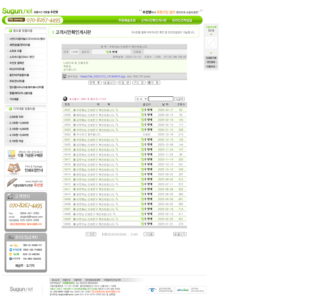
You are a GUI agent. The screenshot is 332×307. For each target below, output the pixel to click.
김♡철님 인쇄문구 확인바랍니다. (95, 120)
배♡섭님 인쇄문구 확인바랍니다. (95, 115)
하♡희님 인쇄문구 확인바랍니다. (95, 149)
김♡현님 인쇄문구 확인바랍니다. (95, 154)
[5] (120, 234)
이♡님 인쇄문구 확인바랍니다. (94, 214)
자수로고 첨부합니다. (88, 134)
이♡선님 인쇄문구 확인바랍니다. (95, 219)
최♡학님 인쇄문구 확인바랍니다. (95, 164)
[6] (124, 234)
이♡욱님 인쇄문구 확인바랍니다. (95, 125)
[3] (112, 234)
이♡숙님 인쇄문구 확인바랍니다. (95, 179)
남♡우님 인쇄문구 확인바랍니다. (95, 224)
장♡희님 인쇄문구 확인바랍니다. (95, 204)
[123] (134, 234)
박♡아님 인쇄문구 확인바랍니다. (95, 130)
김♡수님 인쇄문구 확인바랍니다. (95, 159)
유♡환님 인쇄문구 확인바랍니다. (95, 139)
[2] (108, 234)
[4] (116, 234)
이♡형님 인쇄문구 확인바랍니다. (95, 110)
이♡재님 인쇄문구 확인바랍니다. (95, 184)
